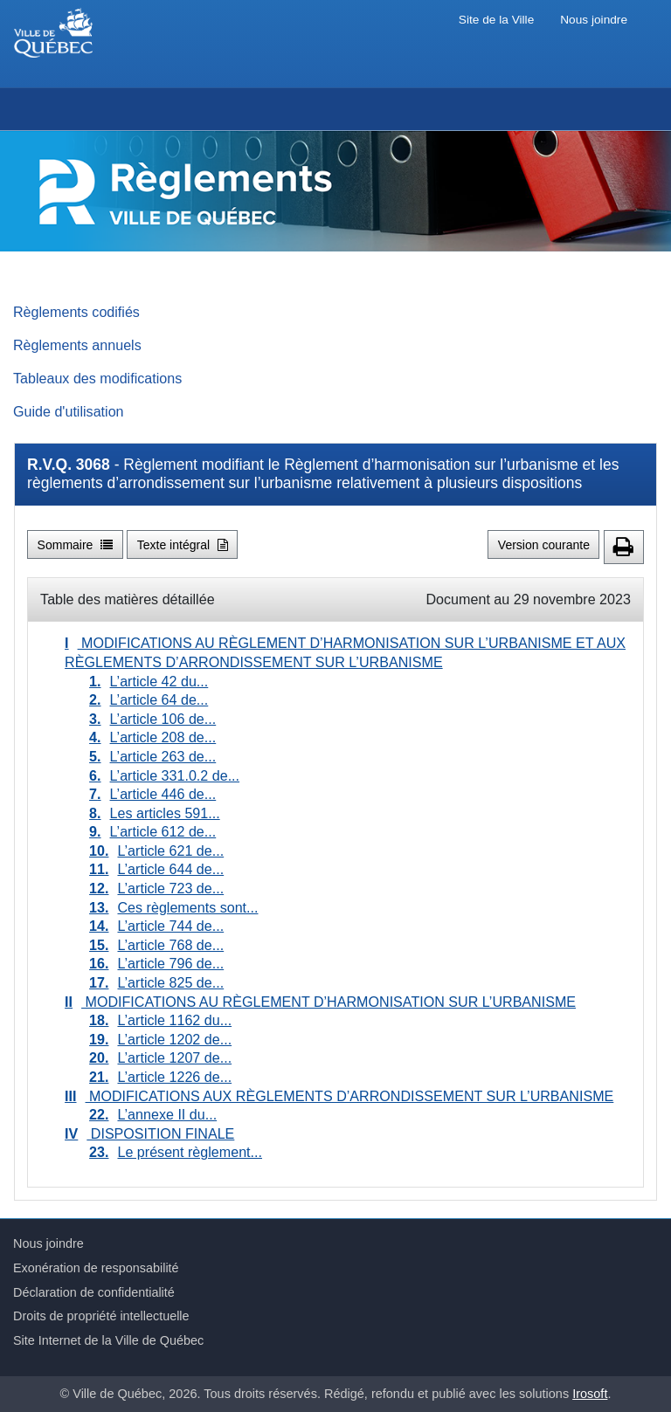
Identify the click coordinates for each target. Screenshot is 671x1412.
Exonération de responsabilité (96, 1268)
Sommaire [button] (76, 545)
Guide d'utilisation (68, 411)
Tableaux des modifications (97, 378)
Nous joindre (593, 19)
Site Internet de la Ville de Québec (108, 1340)
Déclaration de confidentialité (94, 1292)
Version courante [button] (544, 545)
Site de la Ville (496, 19)
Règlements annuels (77, 345)
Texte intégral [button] (182, 545)
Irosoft (589, 1394)
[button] (624, 547)
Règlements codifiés (76, 312)
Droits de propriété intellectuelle (101, 1316)
